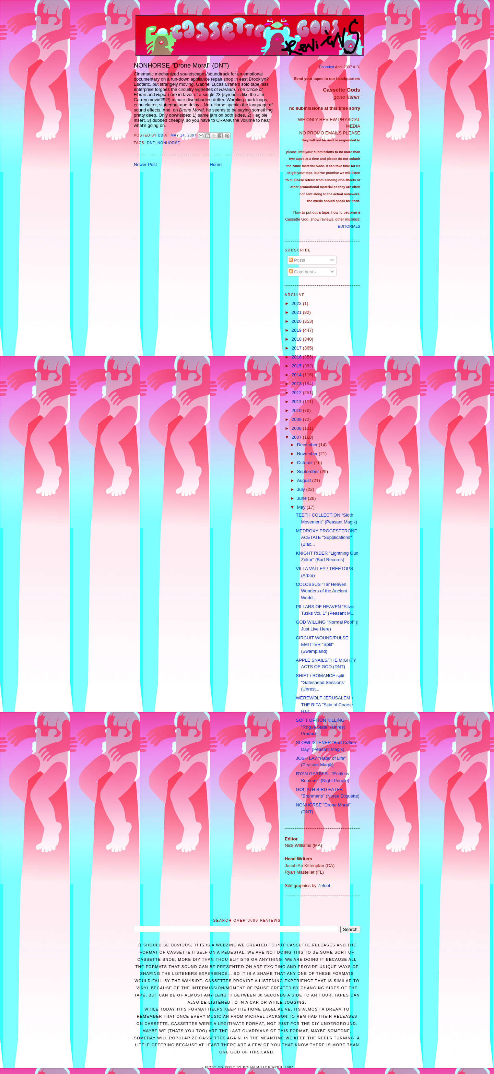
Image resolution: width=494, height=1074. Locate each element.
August (304, 480)
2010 (297, 410)
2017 (297, 348)
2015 (297, 365)
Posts (297, 260)
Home (216, 164)
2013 (297, 383)
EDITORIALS (349, 226)
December (308, 444)
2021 (297, 312)
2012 (297, 392)
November (308, 453)
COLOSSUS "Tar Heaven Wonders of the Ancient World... (321, 591)
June (302, 498)
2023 (297, 303)
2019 (297, 330)
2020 (297, 321)
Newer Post (145, 164)
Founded (326, 67)
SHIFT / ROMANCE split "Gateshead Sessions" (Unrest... (320, 682)
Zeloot (324, 885)
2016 (297, 356)
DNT (151, 143)
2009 (297, 419)
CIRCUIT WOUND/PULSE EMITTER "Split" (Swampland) (322, 644)
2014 (297, 374)
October (305, 462)
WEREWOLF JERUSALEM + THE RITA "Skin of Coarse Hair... (325, 704)
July (301, 489)
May (302, 507)
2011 (297, 401)
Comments (302, 271)
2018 (297, 339)
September (308, 471)
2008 (297, 428)
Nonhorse (168, 143)
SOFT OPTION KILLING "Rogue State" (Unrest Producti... (320, 727)
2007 (297, 437)
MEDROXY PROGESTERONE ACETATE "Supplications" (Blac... (326, 537)
